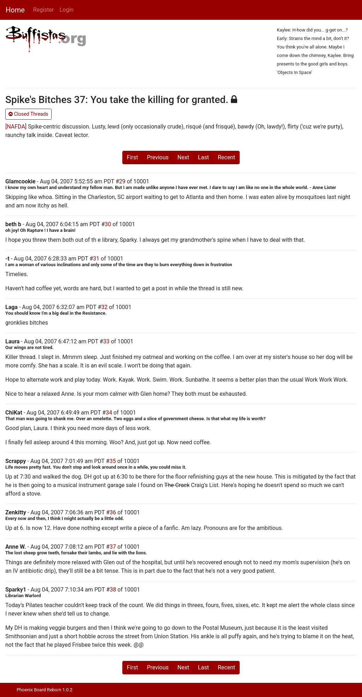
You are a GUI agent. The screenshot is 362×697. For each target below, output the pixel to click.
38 (113, 589)
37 (113, 546)
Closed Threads (28, 114)
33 (106, 341)
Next (183, 157)
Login (66, 9)
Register (43, 9)
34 (109, 412)
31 (96, 258)
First (132, 157)
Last (203, 157)
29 (122, 181)
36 (113, 512)
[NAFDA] (16, 126)
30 (108, 224)
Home (15, 10)
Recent (226, 157)
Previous (158, 157)
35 (113, 461)
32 (104, 307)
